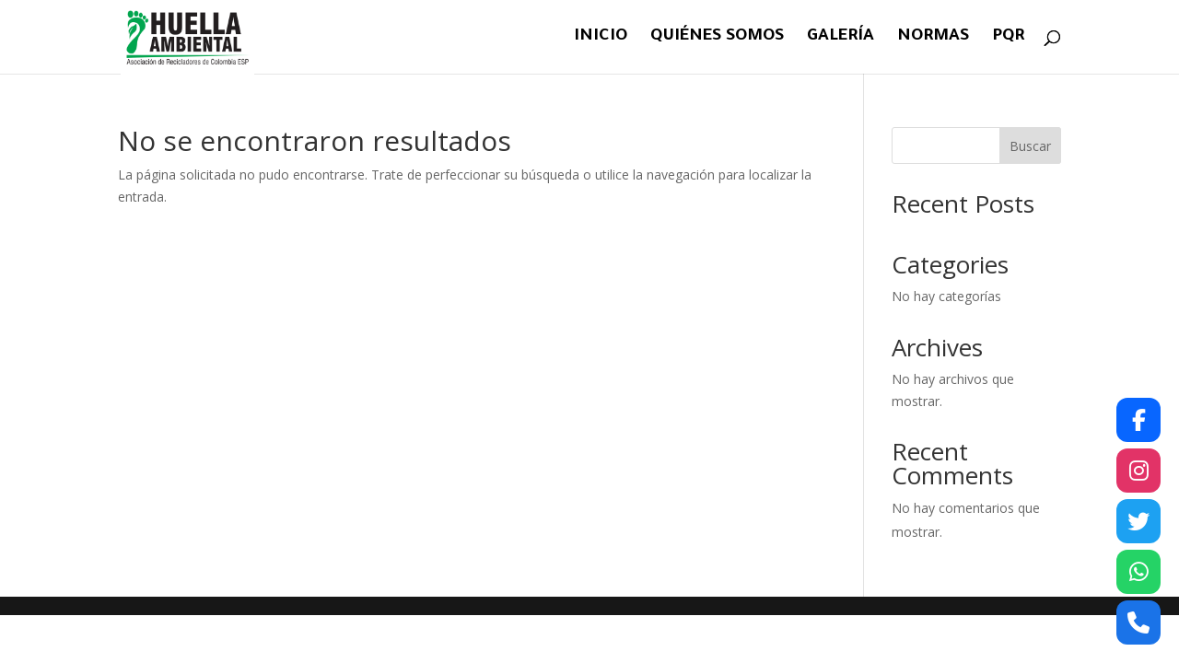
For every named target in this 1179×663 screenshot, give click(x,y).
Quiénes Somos (717, 38)
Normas (933, 38)
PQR (1008, 38)
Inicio (600, 38)
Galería (840, 38)
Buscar (1030, 146)
